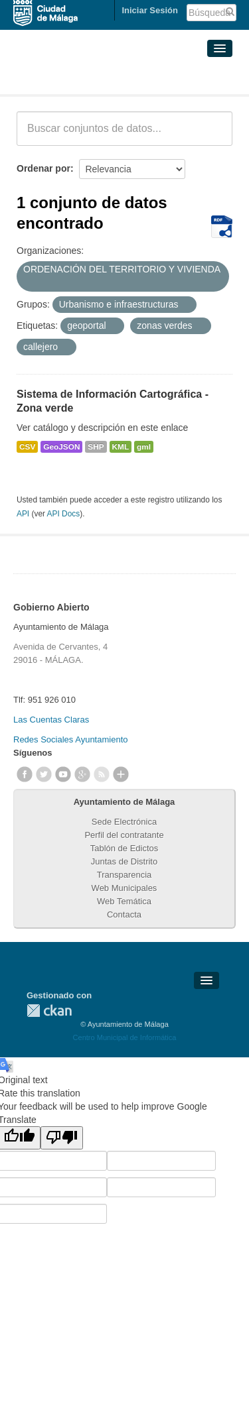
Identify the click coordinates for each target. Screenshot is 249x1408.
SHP (96, 446)
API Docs (63, 513)
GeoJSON (61, 446)
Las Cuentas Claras (51, 720)
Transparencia (124, 875)
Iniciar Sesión (150, 10)
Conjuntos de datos (75, 78)
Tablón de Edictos (124, 848)
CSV (27, 446)
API (23, 513)
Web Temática (124, 901)
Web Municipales (124, 888)
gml (144, 446)
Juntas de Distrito (124, 861)
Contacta (124, 914)
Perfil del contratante (123, 835)
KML (120, 446)
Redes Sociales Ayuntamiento (70, 739)
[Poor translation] (62, 1137)
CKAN (49, 1011)
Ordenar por (43, 168)
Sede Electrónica (124, 822)
